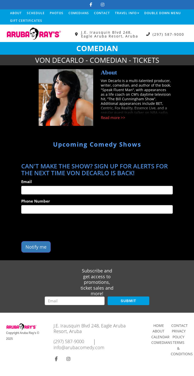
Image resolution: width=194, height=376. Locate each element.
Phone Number (35, 201)
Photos (56, 13)
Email (26, 181)
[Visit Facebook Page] (91, 4)
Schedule (36, 13)
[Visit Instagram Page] (102, 4)
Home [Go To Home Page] (158, 325)
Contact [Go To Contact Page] (179, 325)
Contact (102, 13)
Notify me (36, 247)
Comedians (78, 13)
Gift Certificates (26, 20)
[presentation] (59, 227)
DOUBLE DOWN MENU (162, 13)
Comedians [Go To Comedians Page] (161, 342)
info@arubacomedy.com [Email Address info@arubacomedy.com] (79, 347)
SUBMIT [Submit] (128, 301)
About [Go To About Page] (158, 331)
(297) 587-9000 (168, 34)
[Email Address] (75, 300)
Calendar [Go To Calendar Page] (160, 336)
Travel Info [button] (127, 13)
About (16, 13)
